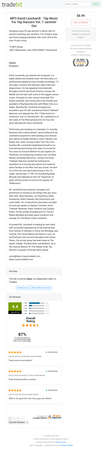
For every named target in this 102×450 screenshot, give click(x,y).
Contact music (23, 288)
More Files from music (41, 288)
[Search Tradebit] (77, 4)
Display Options (40, 418)
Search (96, 4)
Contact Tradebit (66, 445)
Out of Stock (80, 22)
